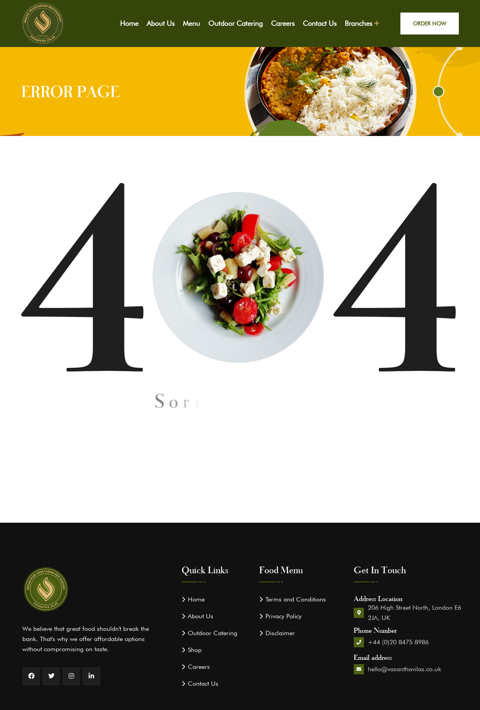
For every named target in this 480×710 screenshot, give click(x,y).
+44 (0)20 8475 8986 (398, 642)
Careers (283, 23)
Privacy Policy (283, 616)
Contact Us (319, 23)
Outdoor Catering (235, 23)
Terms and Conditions (295, 599)
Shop (195, 650)
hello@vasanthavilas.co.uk (404, 669)
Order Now (429, 23)
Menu (191, 23)
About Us (161, 23)
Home (129, 23)
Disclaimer (280, 633)
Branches (358, 23)
